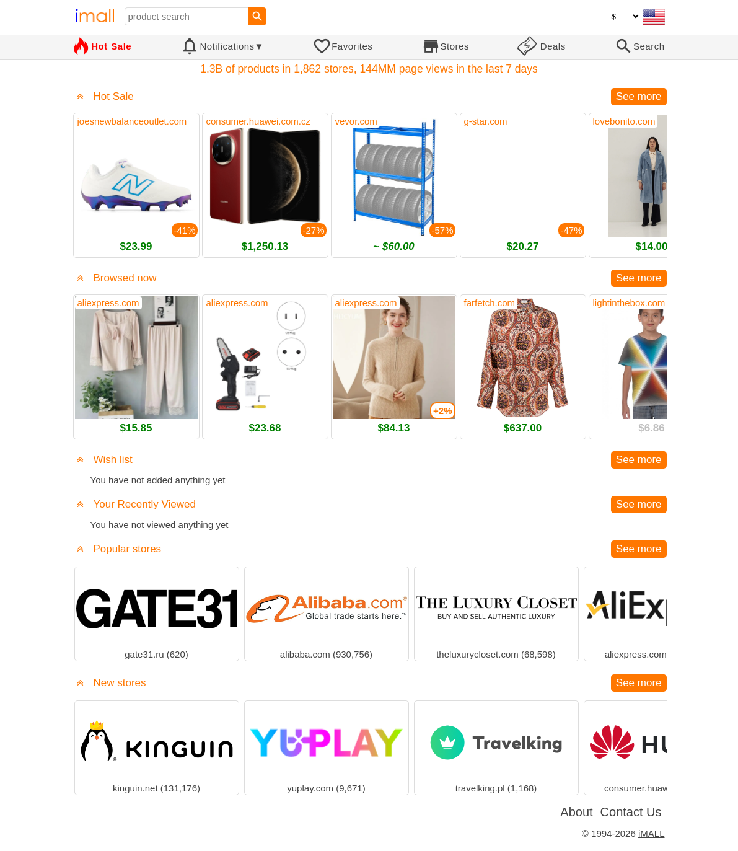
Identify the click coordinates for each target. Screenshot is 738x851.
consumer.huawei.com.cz (258, 121)
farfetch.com (490, 303)
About (576, 812)
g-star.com (485, 121)
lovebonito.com (624, 121)
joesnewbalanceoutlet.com (132, 121)
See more (639, 96)
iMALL (651, 833)
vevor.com (356, 121)
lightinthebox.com (629, 303)
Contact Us (631, 812)
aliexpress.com (108, 303)
